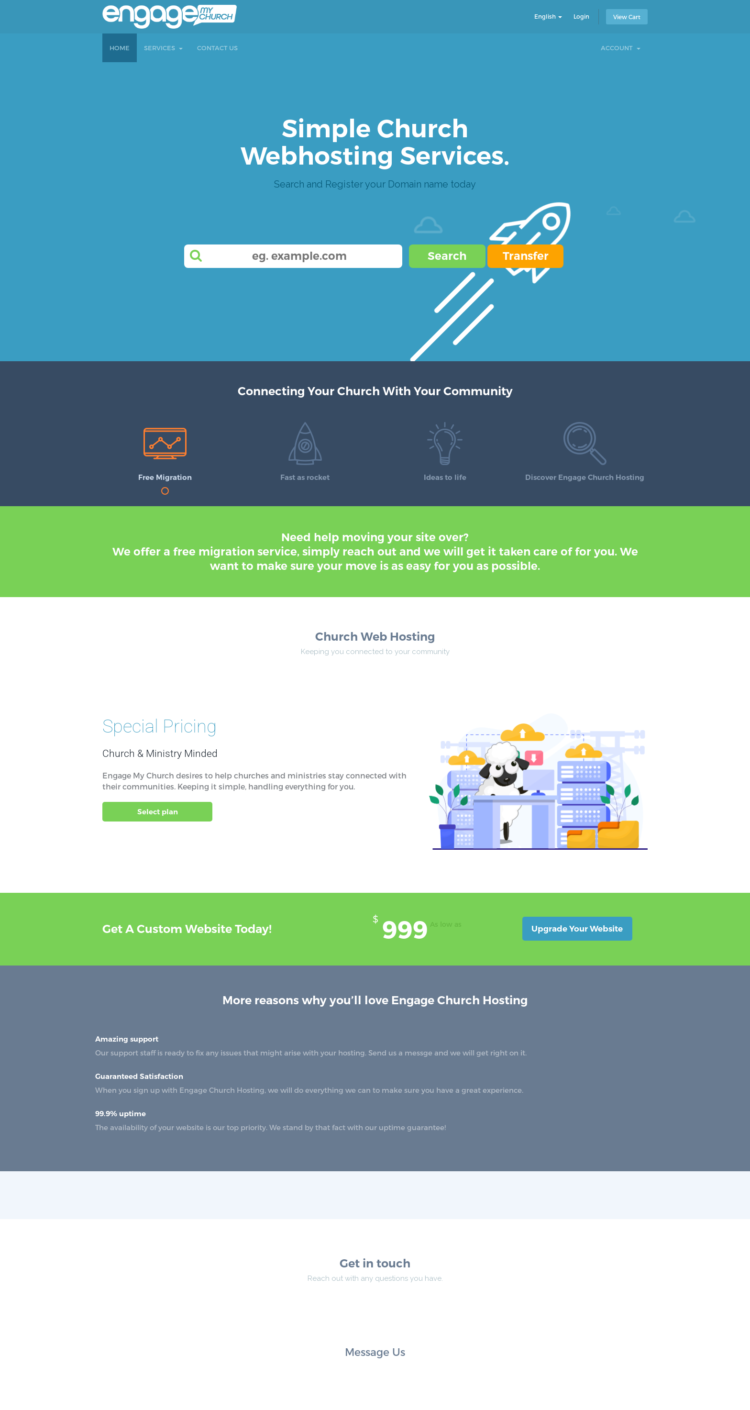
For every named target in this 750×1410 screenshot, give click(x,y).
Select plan (157, 811)
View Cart (626, 16)
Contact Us (217, 48)
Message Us (375, 1351)
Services (163, 48)
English (548, 16)
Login (581, 16)
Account (620, 48)
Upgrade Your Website (577, 928)
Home (120, 48)
